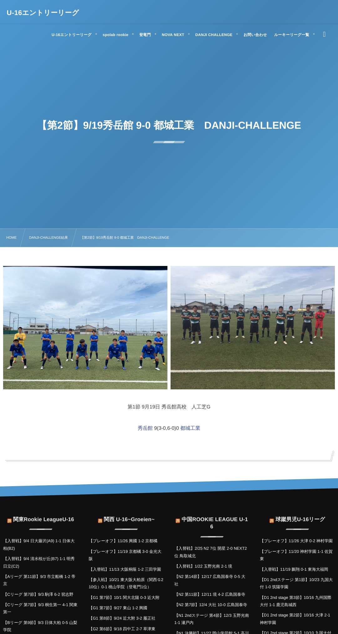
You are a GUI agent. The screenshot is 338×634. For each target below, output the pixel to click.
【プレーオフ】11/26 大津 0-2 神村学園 (296, 540)
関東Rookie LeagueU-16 (43, 515)
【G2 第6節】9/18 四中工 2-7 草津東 (122, 628)
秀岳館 (145, 428)
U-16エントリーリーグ (43, 12)
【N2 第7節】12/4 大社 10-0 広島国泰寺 (210, 604)
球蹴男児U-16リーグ (300, 515)
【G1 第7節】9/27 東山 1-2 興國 (118, 607)
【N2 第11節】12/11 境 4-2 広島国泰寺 (209, 594)
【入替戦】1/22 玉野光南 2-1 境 (203, 566)
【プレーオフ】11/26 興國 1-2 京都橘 (123, 540)
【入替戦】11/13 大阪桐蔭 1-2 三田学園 (125, 569)
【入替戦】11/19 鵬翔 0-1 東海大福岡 (294, 569)
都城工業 (190, 428)
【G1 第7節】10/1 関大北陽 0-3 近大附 (124, 597)
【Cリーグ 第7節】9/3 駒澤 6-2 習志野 (38, 594)
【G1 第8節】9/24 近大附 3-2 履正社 (122, 618)
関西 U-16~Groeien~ (129, 515)
